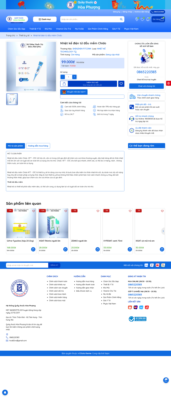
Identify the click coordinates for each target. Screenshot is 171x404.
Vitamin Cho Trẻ (63, 29)
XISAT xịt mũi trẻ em (145, 241)
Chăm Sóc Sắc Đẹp (16, 29)
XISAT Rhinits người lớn (49, 241)
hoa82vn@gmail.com (18, 341)
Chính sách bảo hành (57, 294)
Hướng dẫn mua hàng (85, 281)
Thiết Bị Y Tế (35, 29)
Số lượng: (64, 72)
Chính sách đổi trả (56, 291)
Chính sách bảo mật (57, 300)
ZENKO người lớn (79, 241)
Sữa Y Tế (116, 29)
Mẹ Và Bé (79, 29)
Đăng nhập (127, 12)
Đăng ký (116, 12)
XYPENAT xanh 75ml (112, 241)
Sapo (107, 353)
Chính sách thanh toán (58, 281)
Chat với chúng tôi (146, 86)
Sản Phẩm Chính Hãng (98, 29)
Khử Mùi (48, 29)
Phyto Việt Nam (131, 29)
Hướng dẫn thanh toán (85, 284)
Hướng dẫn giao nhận (85, 288)
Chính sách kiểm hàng (58, 297)
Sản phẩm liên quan (23, 203)
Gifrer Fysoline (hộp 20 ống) (20, 241)
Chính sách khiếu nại (57, 284)
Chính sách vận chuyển (58, 288)
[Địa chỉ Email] (33, 265)
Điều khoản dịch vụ (84, 291)
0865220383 (157, 12)
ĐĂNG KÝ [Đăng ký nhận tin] (54, 265)
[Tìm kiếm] (121, 19)
